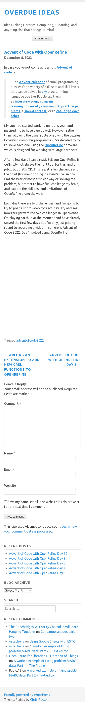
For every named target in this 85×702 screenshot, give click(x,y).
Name (9, 453)
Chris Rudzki (39, 699)
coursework (50, 106)
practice (67, 106)
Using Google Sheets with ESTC (52, 641)
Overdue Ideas (31, 12)
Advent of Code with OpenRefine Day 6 (37, 573)
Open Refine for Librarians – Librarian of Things (43, 656)
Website (10, 485)
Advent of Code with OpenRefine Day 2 (64, 359)
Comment (12, 403)
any (44, 91)
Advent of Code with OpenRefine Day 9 (37, 558)
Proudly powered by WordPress (27, 695)
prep (34, 101)
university (32, 106)
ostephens (16, 641)
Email (9, 469)
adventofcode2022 (30, 340)
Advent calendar (32, 82)
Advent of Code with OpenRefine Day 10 (38, 553)
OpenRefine (54, 145)
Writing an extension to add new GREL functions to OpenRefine (22, 364)
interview (22, 101)
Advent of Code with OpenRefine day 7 (37, 568)
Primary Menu (42, 38)
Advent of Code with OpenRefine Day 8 (37, 563)
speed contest (35, 111)
